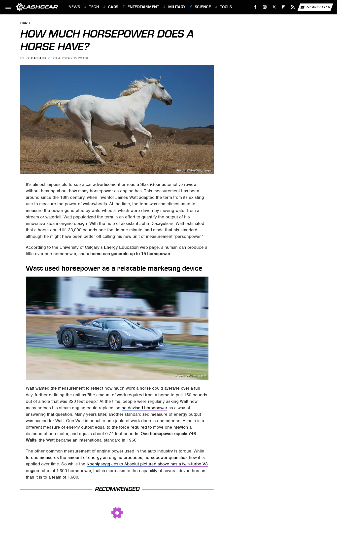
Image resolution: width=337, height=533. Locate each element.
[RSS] (293, 7)
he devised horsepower (144, 407)
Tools (226, 7)
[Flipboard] (283, 7)
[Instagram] (265, 7)
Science (203, 7)
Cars (113, 7)
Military (177, 7)
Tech (94, 7)
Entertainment (143, 7)
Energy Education (121, 247)
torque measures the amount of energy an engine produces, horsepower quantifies (107, 457)
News (74, 7)
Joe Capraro (35, 58)
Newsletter (315, 7)
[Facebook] (255, 7)
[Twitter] (274, 7)
